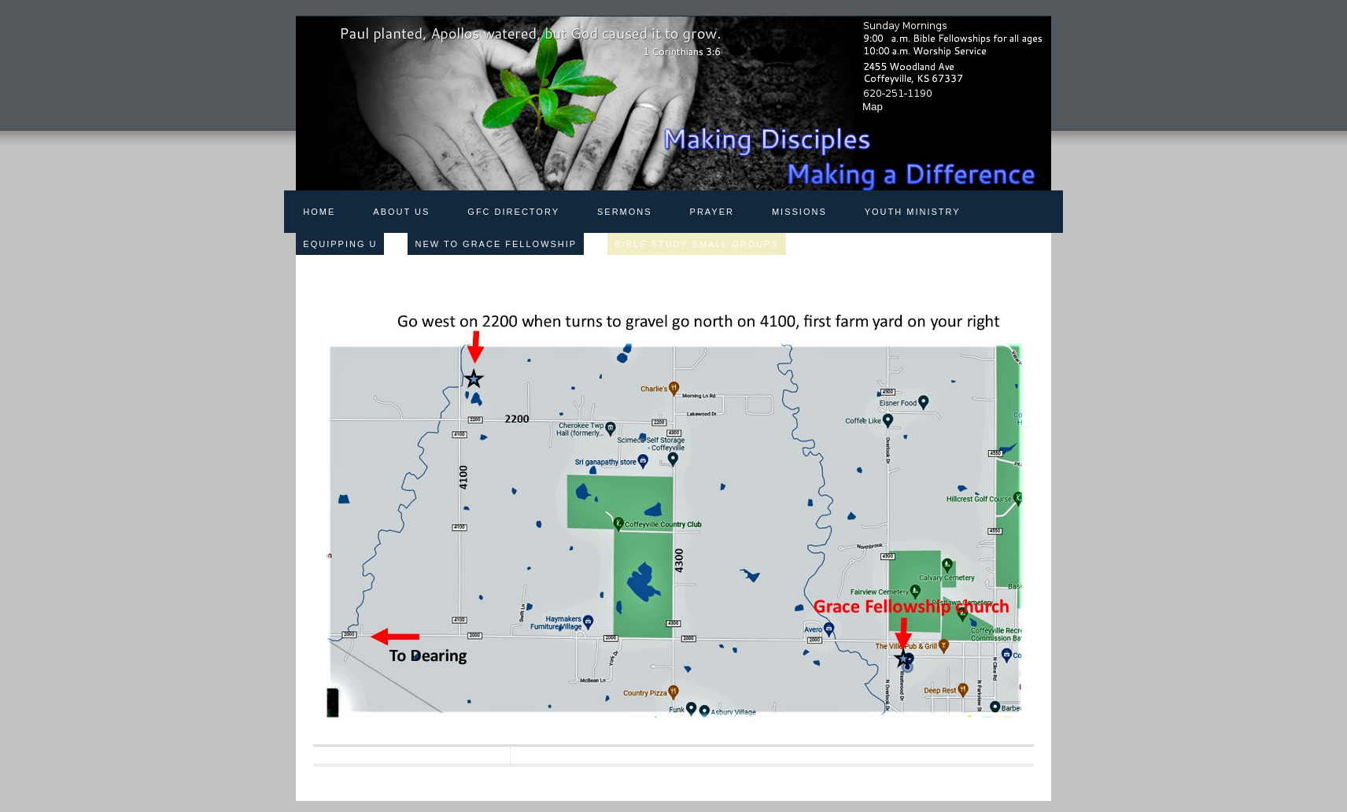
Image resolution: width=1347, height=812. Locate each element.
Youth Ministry (913, 211)
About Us (401, 211)
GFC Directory (513, 211)
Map (872, 107)
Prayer (712, 211)
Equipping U (340, 244)
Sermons (624, 211)
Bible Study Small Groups (696, 244)
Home (319, 211)
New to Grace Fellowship (496, 244)
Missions (799, 211)
